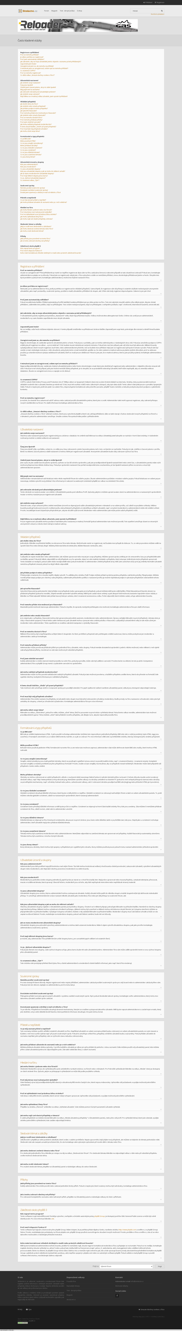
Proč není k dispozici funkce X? (31, 251)
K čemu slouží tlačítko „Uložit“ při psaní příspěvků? (38, 127)
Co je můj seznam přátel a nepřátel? (33, 200)
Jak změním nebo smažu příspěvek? (33, 106)
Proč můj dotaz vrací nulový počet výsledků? (36, 212)
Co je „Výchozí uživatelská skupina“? (33, 178)
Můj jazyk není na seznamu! (30, 89)
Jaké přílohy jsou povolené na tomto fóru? (35, 238)
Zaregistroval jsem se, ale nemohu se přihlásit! (37, 66)
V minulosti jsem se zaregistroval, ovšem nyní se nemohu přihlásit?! (44, 68)
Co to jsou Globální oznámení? (31, 148)
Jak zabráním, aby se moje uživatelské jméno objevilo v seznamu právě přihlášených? (50, 62)
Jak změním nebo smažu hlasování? (33, 115)
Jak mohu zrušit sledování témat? (32, 231)
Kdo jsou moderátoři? (28, 167)
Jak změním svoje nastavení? (30, 83)
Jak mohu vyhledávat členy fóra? (31, 217)
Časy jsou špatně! (26, 85)
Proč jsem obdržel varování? (30, 122)
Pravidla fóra (71, 1281)
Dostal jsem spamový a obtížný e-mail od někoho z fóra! (40, 192)
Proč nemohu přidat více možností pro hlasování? (38, 113)
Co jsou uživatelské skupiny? (30, 169)
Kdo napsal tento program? (30, 248)
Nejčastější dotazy (73, 1286)
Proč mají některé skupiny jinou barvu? (34, 176)
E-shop (79, 11)
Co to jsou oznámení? (28, 150)
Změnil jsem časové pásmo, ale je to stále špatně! (38, 87)
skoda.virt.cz (71, 1299)
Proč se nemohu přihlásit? (29, 55)
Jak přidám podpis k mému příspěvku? (34, 108)
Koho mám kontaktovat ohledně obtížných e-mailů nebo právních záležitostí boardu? (50, 253)
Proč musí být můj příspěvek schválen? (34, 129)
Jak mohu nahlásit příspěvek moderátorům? (36, 124)
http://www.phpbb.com (127, 1229)
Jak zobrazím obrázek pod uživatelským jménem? (38, 92)
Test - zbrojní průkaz (67, 11)
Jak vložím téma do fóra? (29, 104)
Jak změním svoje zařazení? (30, 94)
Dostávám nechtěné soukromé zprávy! (34, 190)
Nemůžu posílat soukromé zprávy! (32, 188)
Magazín (54, 11)
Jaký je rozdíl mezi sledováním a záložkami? (35, 226)
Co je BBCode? (25, 139)
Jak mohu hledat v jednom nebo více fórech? (36, 210)
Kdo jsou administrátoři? (29, 164)
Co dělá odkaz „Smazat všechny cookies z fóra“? (37, 75)
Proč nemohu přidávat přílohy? (31, 120)
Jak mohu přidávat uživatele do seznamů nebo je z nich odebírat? (43, 202)
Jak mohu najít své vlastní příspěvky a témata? (36, 219)
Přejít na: (96, 1266)
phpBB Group (99, 1216)
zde (52, 1218)
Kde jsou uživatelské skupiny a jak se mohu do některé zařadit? (42, 171)
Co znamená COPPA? (27, 71)
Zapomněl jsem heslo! (28, 64)
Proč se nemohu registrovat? (30, 73)
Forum (46, 11)
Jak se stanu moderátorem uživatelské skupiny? (37, 173)
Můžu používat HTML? (28, 141)
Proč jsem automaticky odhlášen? (32, 59)
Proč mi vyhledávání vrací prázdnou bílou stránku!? (38, 214)
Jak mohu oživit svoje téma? (30, 131)
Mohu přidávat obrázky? (29, 145)
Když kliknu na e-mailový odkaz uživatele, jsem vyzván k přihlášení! (43, 96)
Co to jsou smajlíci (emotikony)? (31, 143)
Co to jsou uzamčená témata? (30, 155)
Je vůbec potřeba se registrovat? (31, 57)
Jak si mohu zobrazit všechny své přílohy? (35, 241)
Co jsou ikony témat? (27, 157)
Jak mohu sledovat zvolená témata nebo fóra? (36, 229)
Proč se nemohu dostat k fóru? (31, 117)
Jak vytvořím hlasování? (28, 111)
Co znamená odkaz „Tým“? (29, 180)
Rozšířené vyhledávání (157, 14)
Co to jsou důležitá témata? (30, 152)
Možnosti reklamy (121, 1286)
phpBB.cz (32, 1321)
